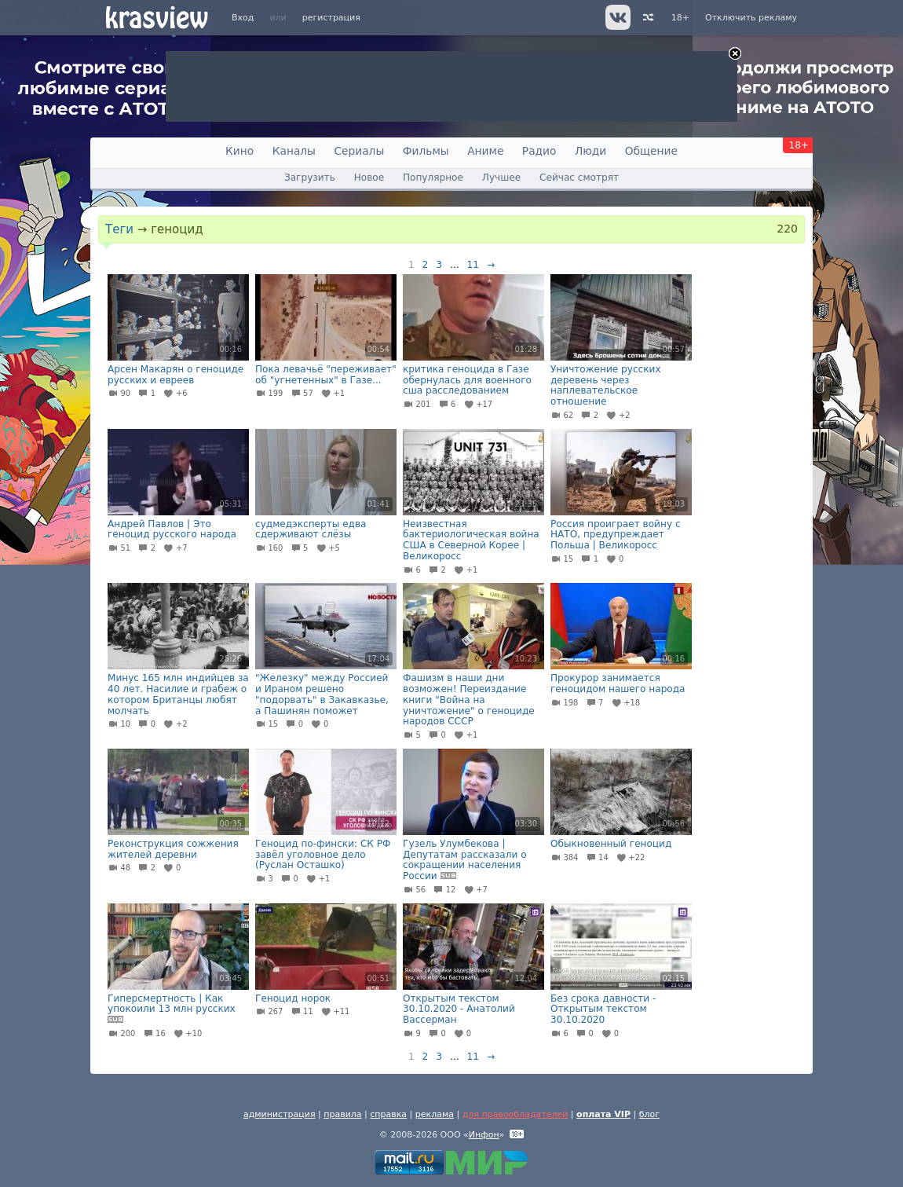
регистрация (331, 18)
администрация (279, 1114)
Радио (539, 151)
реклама (434, 1114)
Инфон (484, 1135)
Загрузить (309, 177)
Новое (369, 177)
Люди (590, 151)
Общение (651, 151)
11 (473, 264)
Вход (243, 18)
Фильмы (426, 151)
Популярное (433, 177)
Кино (239, 151)
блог (649, 1114)
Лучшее (501, 177)
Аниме (485, 151)
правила (342, 1114)
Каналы (294, 151)
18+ (680, 18)
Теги (119, 229)
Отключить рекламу (751, 18)
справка (388, 1114)
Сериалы (359, 151)
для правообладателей (515, 1114)
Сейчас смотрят (579, 177)
